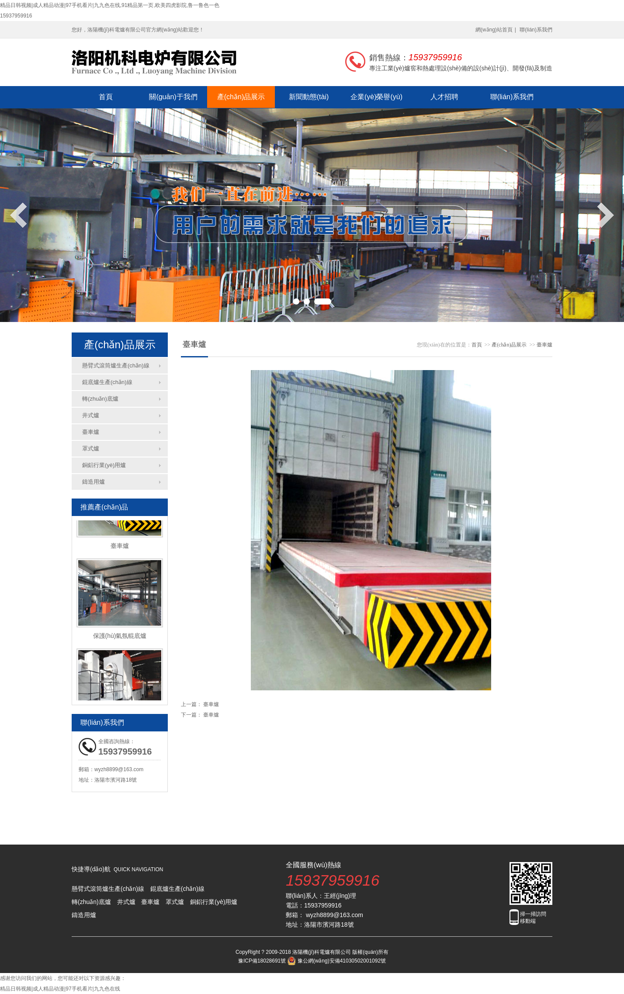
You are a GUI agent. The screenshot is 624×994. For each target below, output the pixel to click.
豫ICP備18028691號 (262, 961)
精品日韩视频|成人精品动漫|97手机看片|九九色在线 (60, 989)
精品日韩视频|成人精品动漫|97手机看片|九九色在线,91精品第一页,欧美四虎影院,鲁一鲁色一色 (109, 5)
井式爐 (90, 415)
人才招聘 (444, 96)
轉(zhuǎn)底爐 (100, 398)
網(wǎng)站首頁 (494, 30)
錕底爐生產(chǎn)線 (107, 382)
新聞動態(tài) (309, 96)
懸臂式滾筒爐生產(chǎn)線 (115, 365)
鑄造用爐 (93, 481)
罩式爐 (90, 448)
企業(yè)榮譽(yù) (376, 96)
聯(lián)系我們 (536, 30)
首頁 (106, 96)
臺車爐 (90, 432)
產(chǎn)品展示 (241, 96)
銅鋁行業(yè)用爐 (104, 465)
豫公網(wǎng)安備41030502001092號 (337, 961)
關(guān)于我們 (173, 96)
